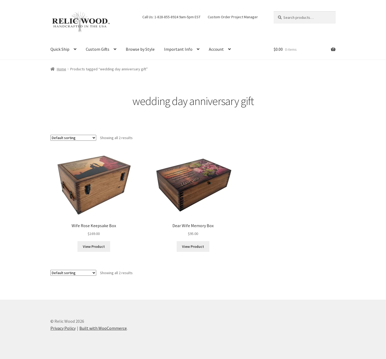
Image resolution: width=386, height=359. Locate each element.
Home (61, 69)
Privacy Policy (63, 328)
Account (216, 49)
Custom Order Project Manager (233, 16)
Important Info (178, 49)
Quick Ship (59, 49)
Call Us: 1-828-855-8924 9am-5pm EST (171, 16)
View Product (94, 246)
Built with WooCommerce (103, 328)
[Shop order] (73, 138)
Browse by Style (140, 49)
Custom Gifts (97, 49)
